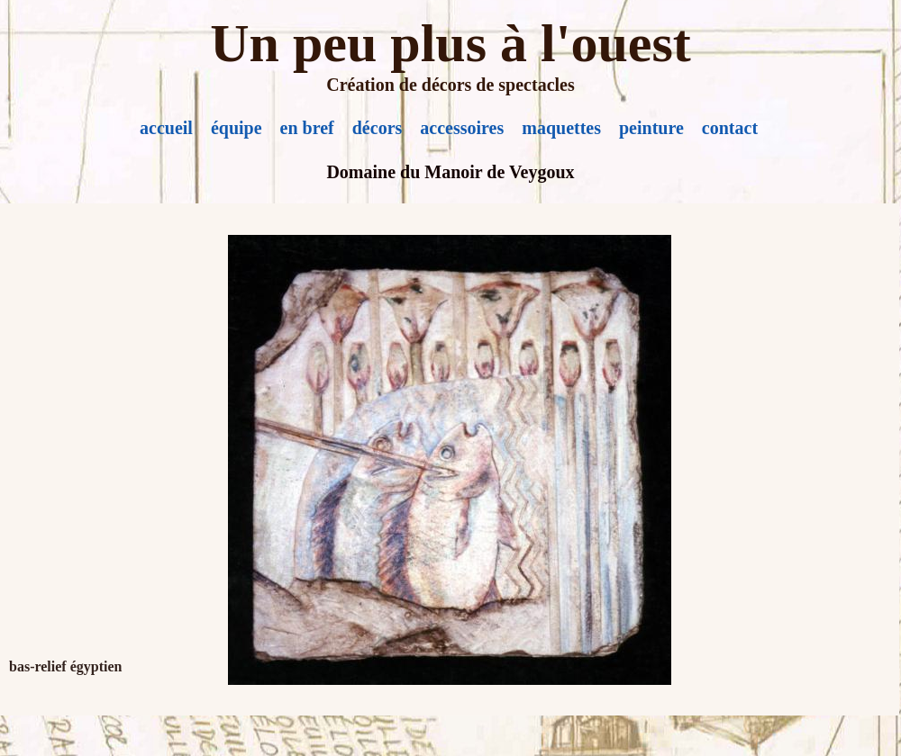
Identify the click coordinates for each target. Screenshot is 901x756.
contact (730, 128)
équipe (236, 128)
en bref (307, 128)
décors (377, 128)
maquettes (561, 128)
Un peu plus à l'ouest (450, 43)
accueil (166, 128)
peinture (651, 128)
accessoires (462, 128)
